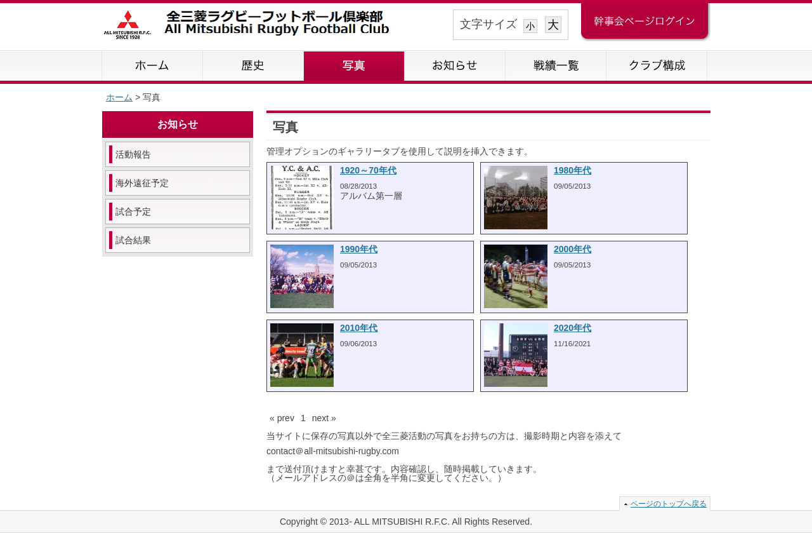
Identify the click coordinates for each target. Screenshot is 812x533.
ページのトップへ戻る (669, 503)
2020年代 (572, 328)
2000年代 (572, 249)
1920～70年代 (368, 170)
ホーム (152, 65)
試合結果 (133, 240)
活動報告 (133, 154)
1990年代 (358, 249)
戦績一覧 (556, 65)
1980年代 (572, 170)
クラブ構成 (656, 65)
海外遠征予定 (142, 183)
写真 (354, 65)
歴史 (253, 65)
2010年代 (358, 328)
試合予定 (133, 211)
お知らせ (455, 65)
